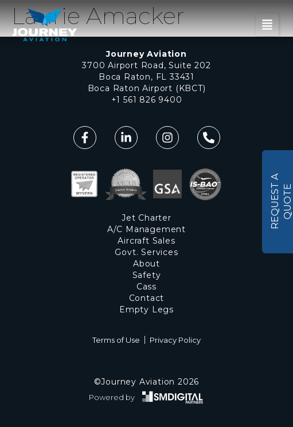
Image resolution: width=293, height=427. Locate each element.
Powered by (112, 397)
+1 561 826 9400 (146, 100)
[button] (267, 24)
